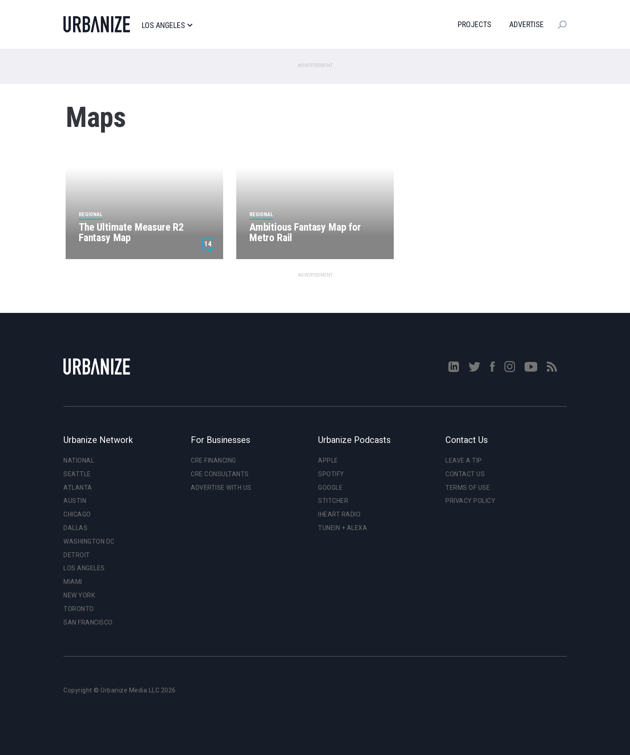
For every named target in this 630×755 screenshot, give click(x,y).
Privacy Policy (470, 500)
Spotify (331, 474)
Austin (74, 500)
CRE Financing (213, 460)
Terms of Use (467, 487)
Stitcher (333, 500)
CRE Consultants (220, 474)
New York (79, 595)
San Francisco (88, 622)
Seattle (77, 474)
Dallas (75, 527)
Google (330, 487)
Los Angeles (167, 25)
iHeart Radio (339, 514)
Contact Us (465, 474)
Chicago (77, 514)
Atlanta (77, 487)
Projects (474, 24)
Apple (328, 460)
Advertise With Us (221, 487)
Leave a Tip (463, 460)
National (78, 460)
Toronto (78, 608)
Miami (72, 581)
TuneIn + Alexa (342, 527)
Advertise (526, 24)
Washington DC (89, 541)
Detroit (76, 554)
